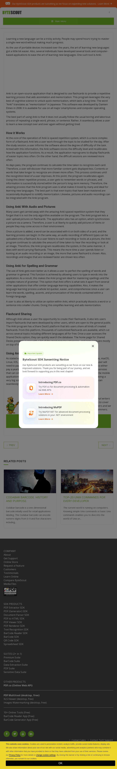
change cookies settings (46, 755)
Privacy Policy (14, 755)
